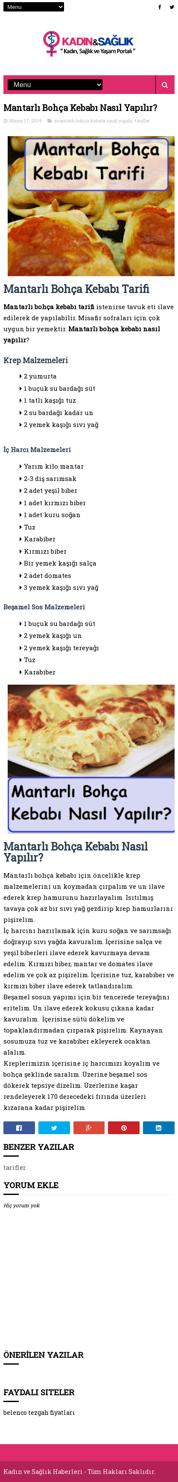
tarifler (142, 120)
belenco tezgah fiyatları (39, 1412)
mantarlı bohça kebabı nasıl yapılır (93, 120)
